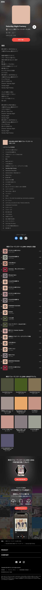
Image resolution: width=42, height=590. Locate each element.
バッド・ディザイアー (10, 221)
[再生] (34, 27)
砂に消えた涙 (9, 212)
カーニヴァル (9, 200)
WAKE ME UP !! (9, 161)
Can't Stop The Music (11, 223)
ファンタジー (8, 193)
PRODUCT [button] (4, 550)
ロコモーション (9, 207)
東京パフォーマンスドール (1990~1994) (23, 29)
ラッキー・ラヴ (9, 209)
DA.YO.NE (8, 184)
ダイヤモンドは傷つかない (12, 150)
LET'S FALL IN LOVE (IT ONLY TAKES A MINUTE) (18, 202)
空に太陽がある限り (10, 219)
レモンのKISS (9, 214)
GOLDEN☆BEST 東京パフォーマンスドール (21, 141)
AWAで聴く (21, 39)
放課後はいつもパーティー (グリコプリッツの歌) (17, 166)
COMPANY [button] (5, 555)
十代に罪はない (9, 163)
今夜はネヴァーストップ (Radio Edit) (14, 154)
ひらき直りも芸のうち (11, 182)
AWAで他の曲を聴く (21, 479)
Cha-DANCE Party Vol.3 (35, 392)
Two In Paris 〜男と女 (11, 191)
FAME (7, 196)
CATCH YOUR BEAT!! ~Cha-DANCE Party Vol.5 (7, 449)
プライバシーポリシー (12, 569)
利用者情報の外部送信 (24, 569)
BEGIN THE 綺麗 (10, 179)
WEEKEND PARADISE (11, 170)
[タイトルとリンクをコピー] (25, 238)
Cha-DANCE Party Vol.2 (21, 392)
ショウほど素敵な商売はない (12, 225)
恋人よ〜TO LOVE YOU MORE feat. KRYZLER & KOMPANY (20, 198)
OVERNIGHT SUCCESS (11, 205)
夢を (7, 159)
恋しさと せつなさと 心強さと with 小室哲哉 (16, 186)
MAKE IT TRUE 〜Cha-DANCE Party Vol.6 (21, 430)
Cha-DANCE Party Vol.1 (7, 392)
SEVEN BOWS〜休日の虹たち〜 (13, 173)
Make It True (8, 175)
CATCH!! (8, 156)
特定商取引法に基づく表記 (6, 572)
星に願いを (8, 228)
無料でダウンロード (21, 508)
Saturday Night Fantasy (30, 543)
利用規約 (3, 569)
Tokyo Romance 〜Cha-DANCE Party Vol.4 (21, 411)
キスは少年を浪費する (11, 152)
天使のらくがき (9, 216)
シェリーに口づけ (9, 189)
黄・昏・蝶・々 (8, 177)
